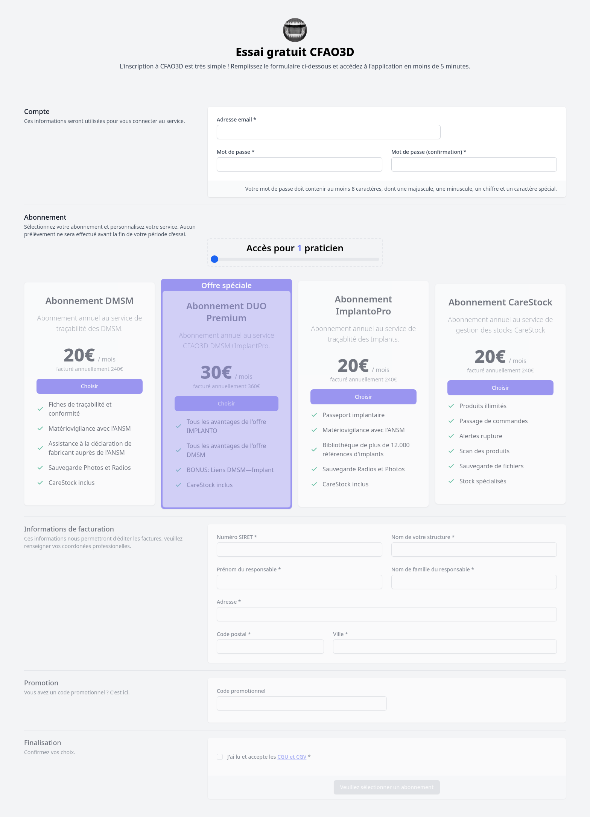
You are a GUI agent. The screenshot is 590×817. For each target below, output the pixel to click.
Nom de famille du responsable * (432, 569)
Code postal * (234, 634)
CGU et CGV (291, 756)
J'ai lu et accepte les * (269, 756)
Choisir (90, 386)
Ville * (340, 634)
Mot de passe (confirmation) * (428, 151)
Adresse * (229, 601)
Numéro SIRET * (237, 537)
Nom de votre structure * (423, 537)
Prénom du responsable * (249, 569)
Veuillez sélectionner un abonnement (387, 787)
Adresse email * (236, 119)
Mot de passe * (235, 151)
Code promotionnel (241, 690)
